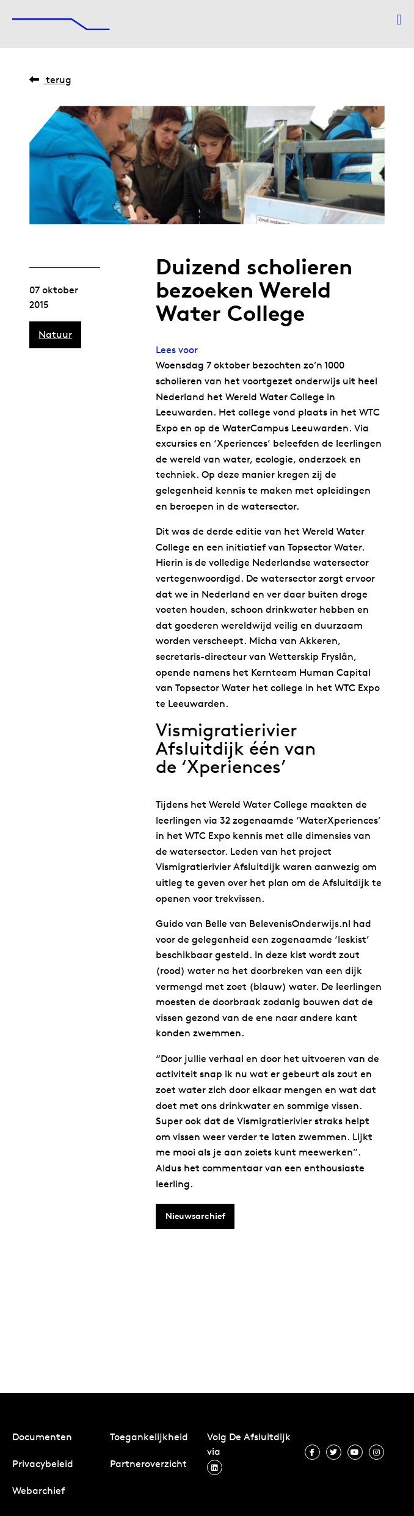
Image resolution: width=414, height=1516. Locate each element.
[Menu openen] (399, 19)
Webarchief (38, 1490)
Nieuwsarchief (195, 1215)
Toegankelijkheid (149, 1437)
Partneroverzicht (148, 1464)
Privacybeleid (42, 1464)
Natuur (55, 334)
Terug (50, 80)
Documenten (42, 1437)
